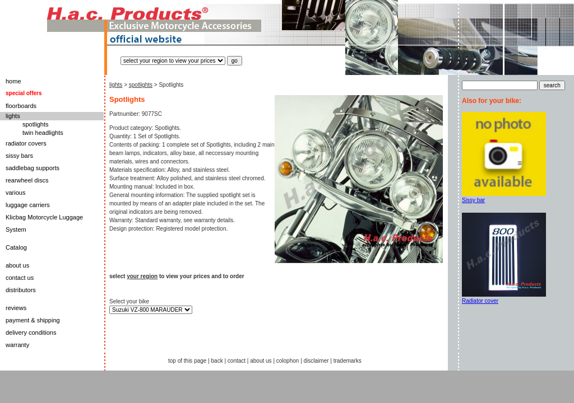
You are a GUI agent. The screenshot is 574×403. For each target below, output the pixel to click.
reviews (16, 307)
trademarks (348, 361)
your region (142, 276)
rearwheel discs (27, 180)
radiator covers (26, 143)
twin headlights (42, 132)
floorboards (21, 105)
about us (17, 265)
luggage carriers (28, 205)
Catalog (16, 247)
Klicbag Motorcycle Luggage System (44, 223)
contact (237, 361)
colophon (287, 361)
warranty (17, 344)
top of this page (187, 361)
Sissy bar (473, 200)
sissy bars (19, 155)
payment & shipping (33, 320)
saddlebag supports (32, 168)
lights (13, 116)
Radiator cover (480, 301)
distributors (21, 290)
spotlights (35, 124)
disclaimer (316, 361)
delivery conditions (31, 332)
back (217, 361)
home (13, 81)
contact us (20, 277)
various (15, 192)
